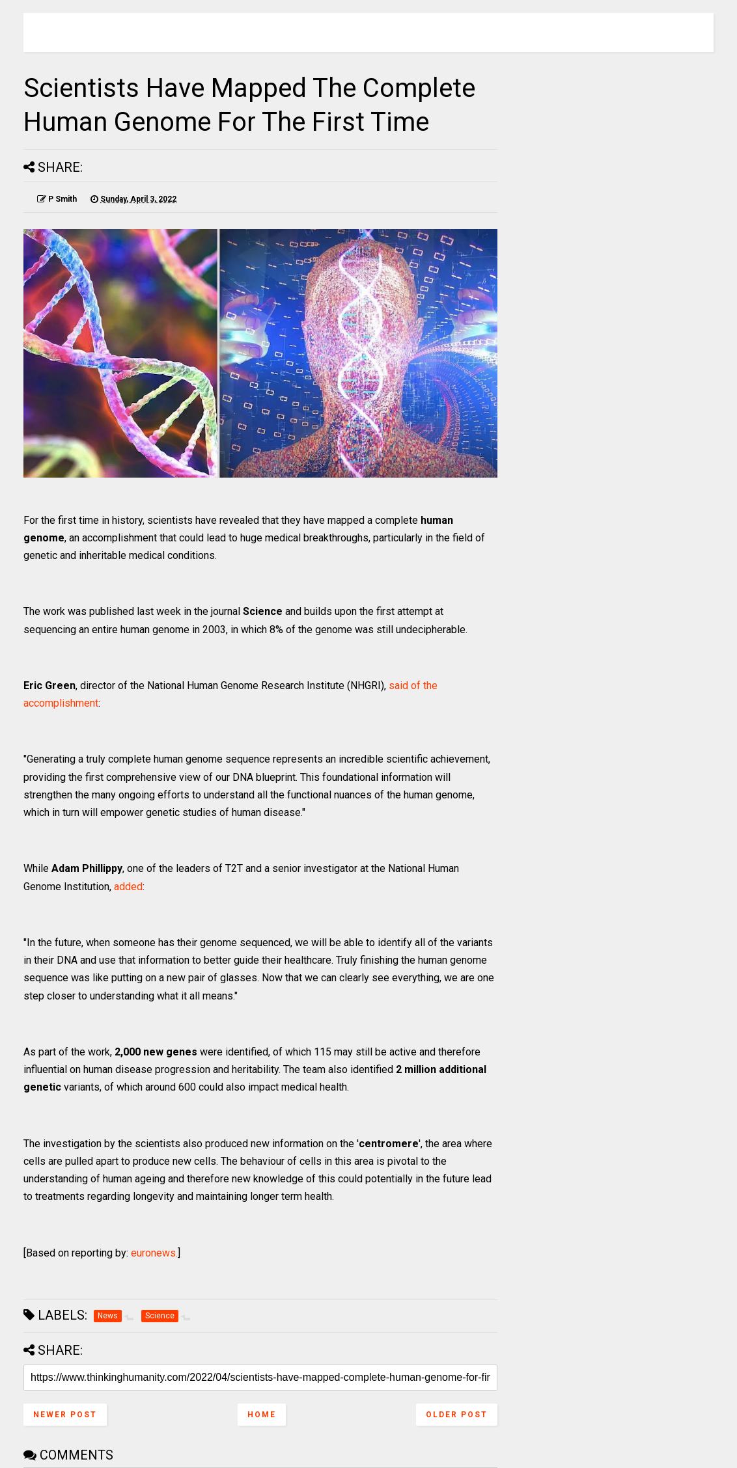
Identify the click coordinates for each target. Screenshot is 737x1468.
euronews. (154, 1253)
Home (261, 1414)
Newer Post (65, 1414)
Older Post (457, 1414)
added (128, 886)
